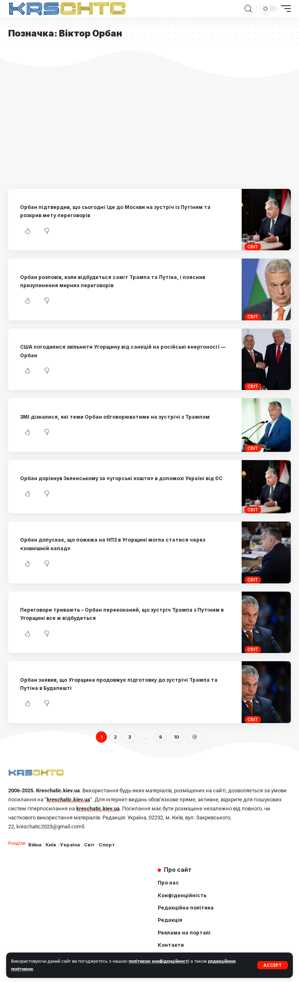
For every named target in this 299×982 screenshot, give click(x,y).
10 (176, 737)
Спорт (107, 845)
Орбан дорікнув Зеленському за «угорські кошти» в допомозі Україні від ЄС (121, 478)
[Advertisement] (149, 127)
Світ (252, 246)
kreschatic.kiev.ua (68, 799)
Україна (70, 845)
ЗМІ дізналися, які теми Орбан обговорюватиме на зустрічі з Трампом (115, 417)
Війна (34, 845)
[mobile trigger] (284, 8)
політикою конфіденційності (159, 961)
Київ (50, 845)
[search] (248, 8)
